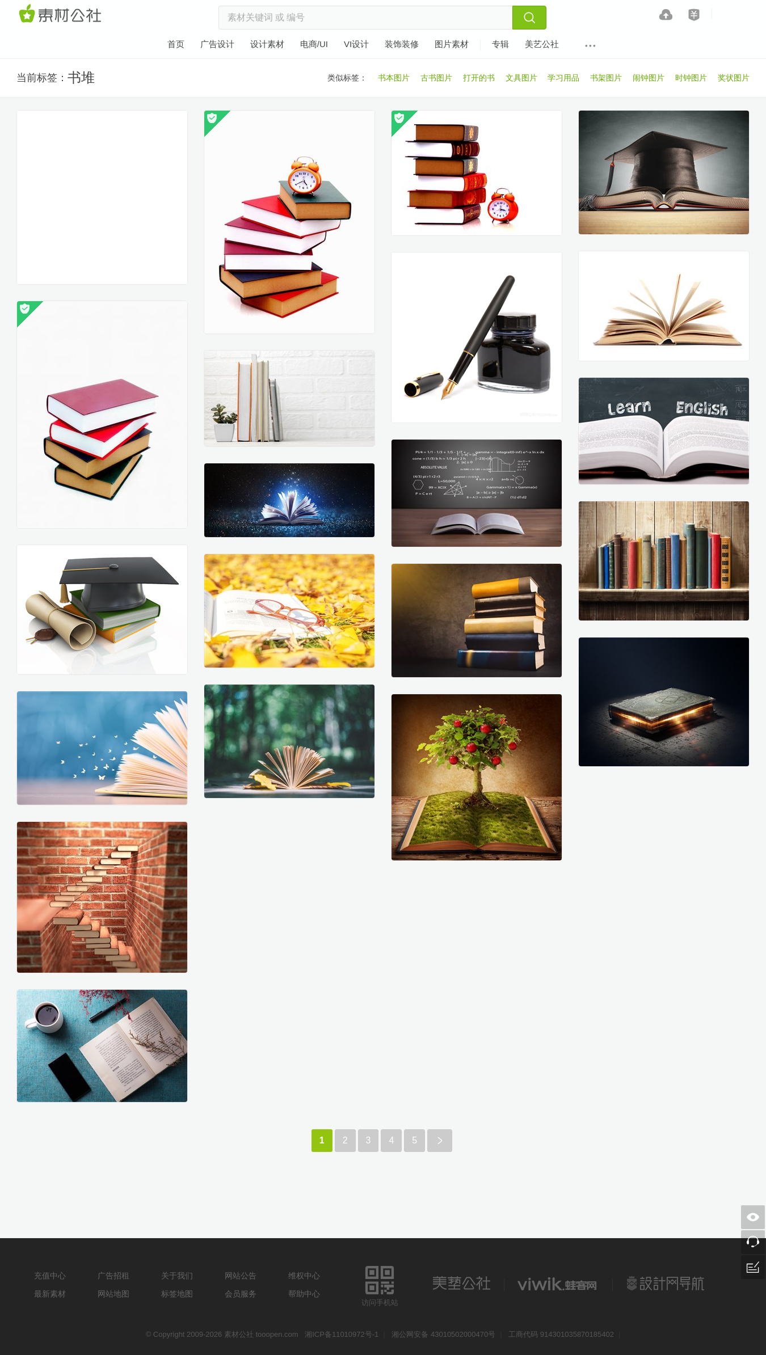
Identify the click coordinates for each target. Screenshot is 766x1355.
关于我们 (177, 1275)
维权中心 (304, 1275)
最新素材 (50, 1293)
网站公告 (240, 1275)
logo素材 (558, 1283)
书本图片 (394, 77)
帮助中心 (304, 1293)
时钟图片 (691, 77)
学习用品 (563, 77)
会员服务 (240, 1293)
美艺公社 (461, 1283)
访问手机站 (379, 1284)
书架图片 (606, 77)
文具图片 (521, 77)
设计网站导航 (666, 1283)
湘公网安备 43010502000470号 (443, 1334)
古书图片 (436, 77)
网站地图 (113, 1293)
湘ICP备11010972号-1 (341, 1334)
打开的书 (479, 77)
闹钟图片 (648, 77)
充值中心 (50, 1275)
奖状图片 (734, 77)
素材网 (61, 14)
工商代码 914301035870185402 (561, 1334)
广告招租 (113, 1275)
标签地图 (177, 1293)
